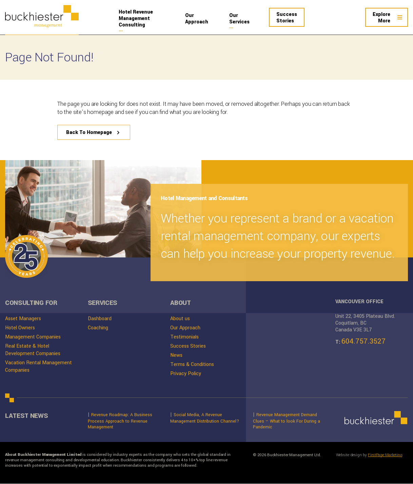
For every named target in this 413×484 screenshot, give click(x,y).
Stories (286, 17)
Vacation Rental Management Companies (38, 367)
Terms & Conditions (192, 364)
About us (180, 319)
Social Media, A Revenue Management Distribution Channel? (204, 418)
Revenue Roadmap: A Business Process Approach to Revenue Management (120, 420)
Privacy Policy (185, 373)
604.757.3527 (363, 341)
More (381, 17)
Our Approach (185, 328)
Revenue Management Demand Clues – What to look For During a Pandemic (286, 420)
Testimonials (184, 337)
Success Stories (188, 346)
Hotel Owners (20, 328)
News (176, 355)
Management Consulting (143, 18)
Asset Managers (23, 319)
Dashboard (100, 319)
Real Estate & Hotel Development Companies (32, 350)
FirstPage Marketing (385, 455)
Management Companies (33, 337)
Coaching (98, 328)
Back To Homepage (87, 132)
